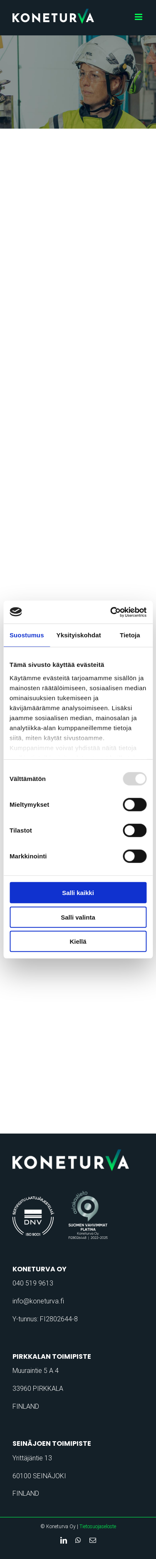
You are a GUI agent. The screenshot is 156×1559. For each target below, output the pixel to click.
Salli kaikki (78, 892)
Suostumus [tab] (27, 635)
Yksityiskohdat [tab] (79, 635)
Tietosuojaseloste (97, 1526)
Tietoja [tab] (130, 635)
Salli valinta (78, 916)
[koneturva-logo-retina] (78, 1152)
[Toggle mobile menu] (139, 16)
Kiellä (77, 941)
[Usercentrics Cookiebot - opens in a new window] (111, 612)
